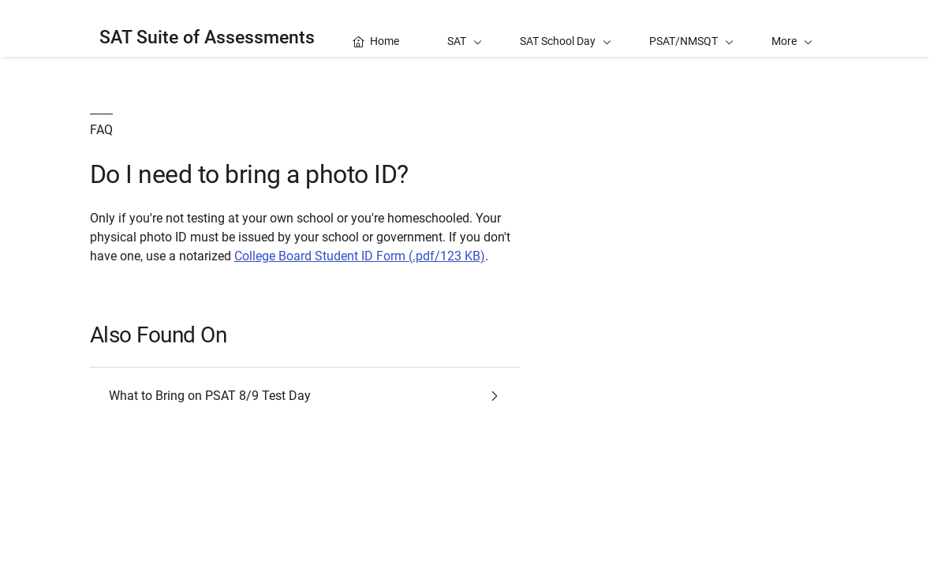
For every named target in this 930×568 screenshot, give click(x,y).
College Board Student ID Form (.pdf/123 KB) (359, 255)
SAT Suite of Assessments (207, 37)
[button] (792, 28)
